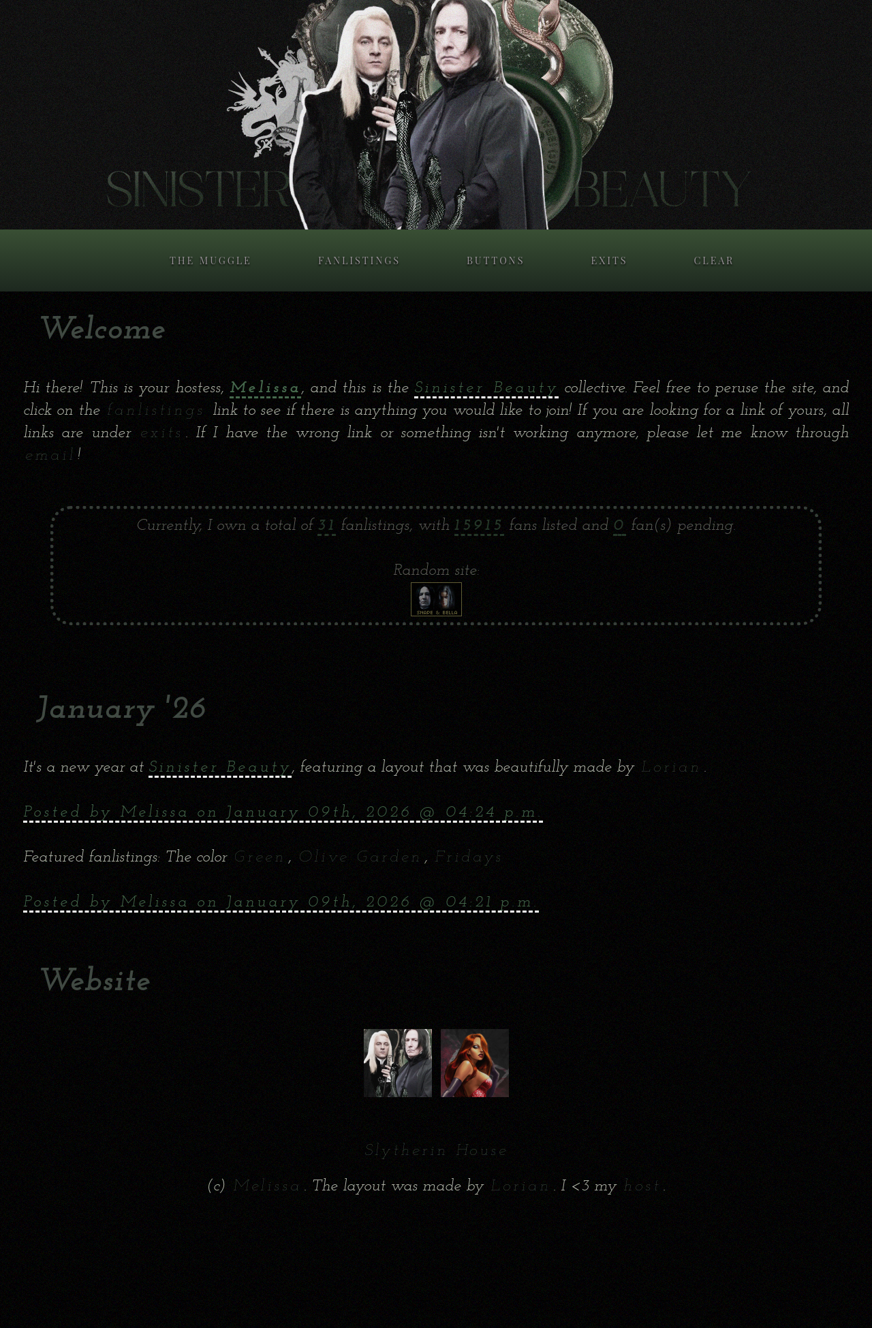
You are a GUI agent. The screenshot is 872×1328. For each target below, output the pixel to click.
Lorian (671, 767)
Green (260, 857)
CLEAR (714, 260)
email (50, 455)
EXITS (609, 260)
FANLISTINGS (359, 260)
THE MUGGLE (211, 260)
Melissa (267, 1186)
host (642, 1186)
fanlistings (156, 410)
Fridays (469, 857)
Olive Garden (360, 857)
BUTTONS (496, 260)
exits (161, 433)
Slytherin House (436, 1151)
